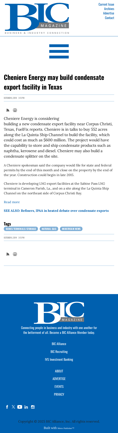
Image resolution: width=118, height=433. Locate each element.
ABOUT (59, 371)
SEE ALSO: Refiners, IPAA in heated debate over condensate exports (56, 211)
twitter (13, 407)
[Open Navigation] (59, 52)
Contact (109, 17)
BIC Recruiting (59, 351)
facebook (7, 407)
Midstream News (71, 228)
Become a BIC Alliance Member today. (72, 332)
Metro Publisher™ (66, 428)
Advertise (108, 13)
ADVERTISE (59, 378)
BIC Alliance (59, 343)
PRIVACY (59, 394)
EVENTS (59, 386)
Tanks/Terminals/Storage (21, 228)
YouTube (20, 407)
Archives (109, 8)
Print (14, 110)
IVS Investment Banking (59, 359)
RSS (8, 110)
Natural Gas (49, 228)
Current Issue (106, 4)
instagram (33, 407)
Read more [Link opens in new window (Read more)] (12, 202)
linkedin (26, 407)
